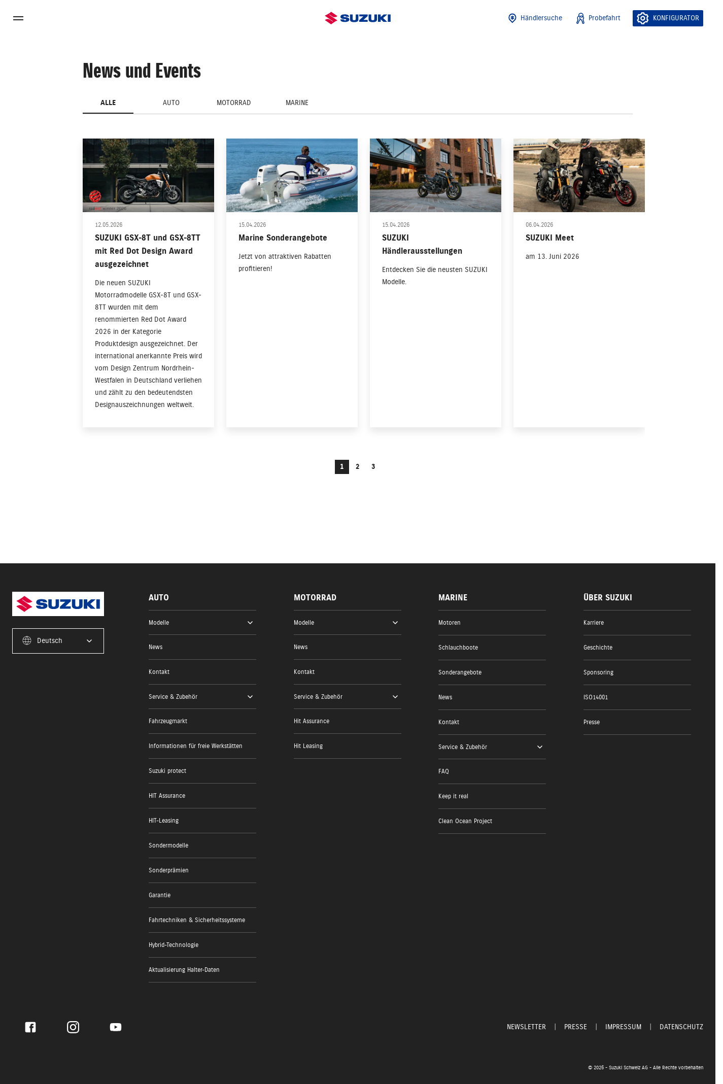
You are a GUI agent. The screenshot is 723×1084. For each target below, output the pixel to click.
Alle (108, 102)
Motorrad (234, 102)
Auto (171, 102)
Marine (297, 102)
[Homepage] (358, 18)
